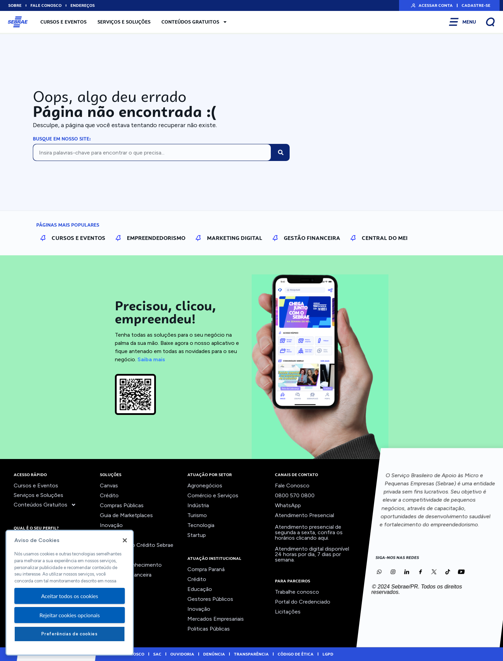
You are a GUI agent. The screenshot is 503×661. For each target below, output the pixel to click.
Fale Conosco (292, 485)
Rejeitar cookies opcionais (69, 615)
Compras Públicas (122, 505)
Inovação (111, 525)
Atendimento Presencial (304, 515)
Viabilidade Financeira (125, 574)
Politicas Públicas (208, 628)
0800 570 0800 (295, 495)
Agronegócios (204, 485)
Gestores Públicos (210, 599)
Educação (199, 589)
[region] (69, 593)
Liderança (111, 535)
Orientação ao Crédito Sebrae (136, 545)
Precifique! (113, 555)
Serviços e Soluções (123, 22)
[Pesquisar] (280, 152)
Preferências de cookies (69, 633)
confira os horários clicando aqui (309, 535)
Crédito (109, 495)
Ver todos (112, 584)
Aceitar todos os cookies (69, 596)
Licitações (288, 611)
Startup (196, 535)
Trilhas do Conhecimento (131, 565)
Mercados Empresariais (215, 619)
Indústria (198, 505)
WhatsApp (288, 505)
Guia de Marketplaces (126, 515)
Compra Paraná (206, 569)
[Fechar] (124, 540)
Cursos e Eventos (63, 22)
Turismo (197, 515)
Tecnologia (200, 525)
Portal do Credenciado (302, 601)
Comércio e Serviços (212, 495)
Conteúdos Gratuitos (194, 22)
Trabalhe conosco (297, 592)
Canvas (109, 485)
